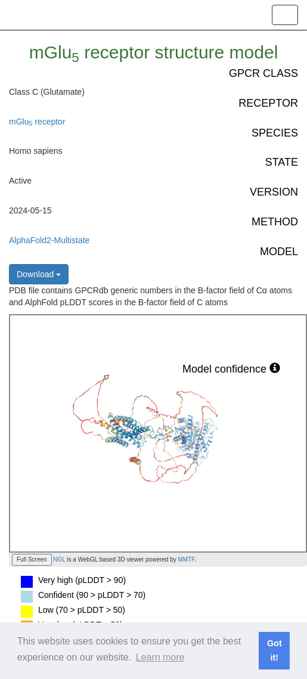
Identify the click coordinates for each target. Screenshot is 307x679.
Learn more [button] (160, 657)
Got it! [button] (274, 650)
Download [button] (39, 274)
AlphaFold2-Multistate (49, 240)
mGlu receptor (37, 121)
